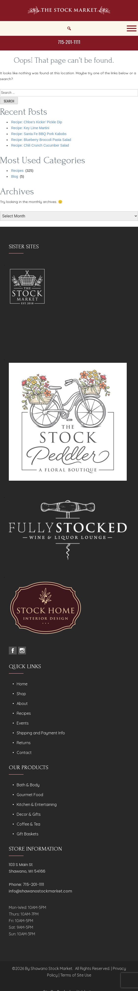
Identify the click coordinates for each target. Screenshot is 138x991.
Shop (21, 693)
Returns (24, 742)
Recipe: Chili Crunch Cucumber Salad (40, 145)
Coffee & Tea (28, 824)
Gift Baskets (27, 833)
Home (22, 683)
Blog (14, 176)
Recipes (17, 171)
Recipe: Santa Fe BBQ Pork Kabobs (39, 134)
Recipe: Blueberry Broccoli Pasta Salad (41, 140)
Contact (24, 752)
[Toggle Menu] (132, 28)
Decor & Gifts (29, 814)
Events (23, 723)
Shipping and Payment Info (41, 732)
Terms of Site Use (75, 975)
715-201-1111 (69, 41)
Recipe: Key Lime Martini (30, 128)
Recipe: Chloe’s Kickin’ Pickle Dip (36, 122)
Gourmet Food (30, 794)
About (22, 703)
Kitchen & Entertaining (37, 804)
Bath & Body (28, 784)
